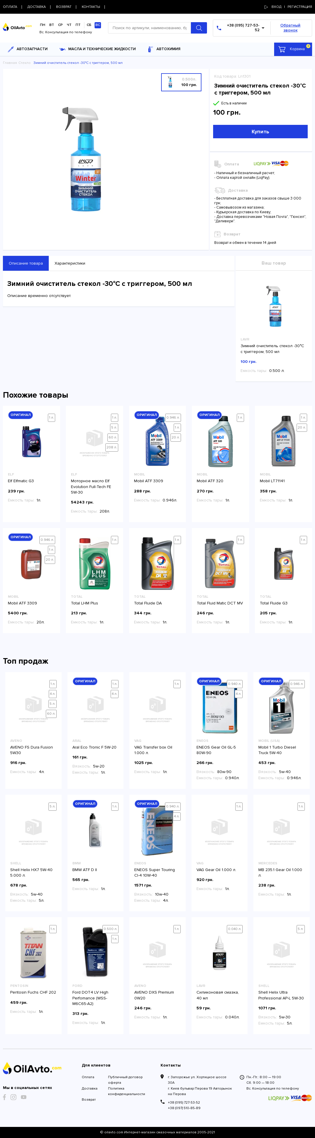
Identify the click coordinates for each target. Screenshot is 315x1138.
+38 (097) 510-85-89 (184, 1108)
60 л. (113, 437)
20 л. (176, 437)
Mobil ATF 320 (210, 480)
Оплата (88, 1077)
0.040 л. (234, 929)
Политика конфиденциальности (126, 1091)
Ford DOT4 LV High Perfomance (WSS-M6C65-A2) (90, 998)
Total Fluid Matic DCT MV (220, 603)
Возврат (89, 1099)
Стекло (24, 63)
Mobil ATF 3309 (148, 480)
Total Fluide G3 (274, 603)
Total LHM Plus (84, 603)
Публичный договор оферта (125, 1080)
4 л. (52, 694)
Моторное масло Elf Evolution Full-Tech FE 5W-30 (91, 486)
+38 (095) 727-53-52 (184, 1102)
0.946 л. (173, 417)
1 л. (51, 417)
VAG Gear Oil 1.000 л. (216, 869)
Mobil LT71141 (272, 480)
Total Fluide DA (148, 603)
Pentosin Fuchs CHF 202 (33, 992)
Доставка (90, 1088)
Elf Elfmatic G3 (21, 480)
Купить (260, 131)
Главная (10, 63)
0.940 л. (234, 684)
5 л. (114, 427)
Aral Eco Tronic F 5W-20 (94, 747)
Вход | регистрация (288, 7)
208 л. (112, 447)
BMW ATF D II (84, 869)
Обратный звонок (290, 28)
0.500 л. (110, 929)
